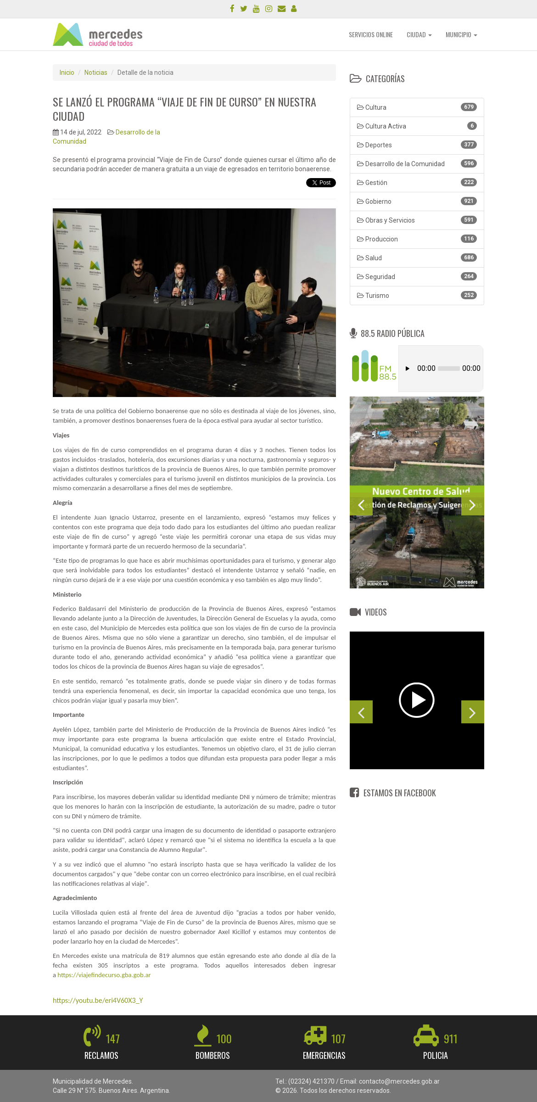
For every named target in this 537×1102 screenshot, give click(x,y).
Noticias (95, 72)
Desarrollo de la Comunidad (417, 163)
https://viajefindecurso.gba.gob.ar (104, 975)
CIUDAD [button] (419, 34)
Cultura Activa (417, 126)
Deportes (417, 144)
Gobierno (417, 201)
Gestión (417, 182)
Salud (417, 257)
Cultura (417, 107)
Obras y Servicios (417, 220)
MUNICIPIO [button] (461, 34)
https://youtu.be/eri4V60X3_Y (98, 1000)
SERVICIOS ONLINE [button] (371, 34)
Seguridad (417, 276)
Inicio (67, 72)
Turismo (417, 295)
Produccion (417, 239)
